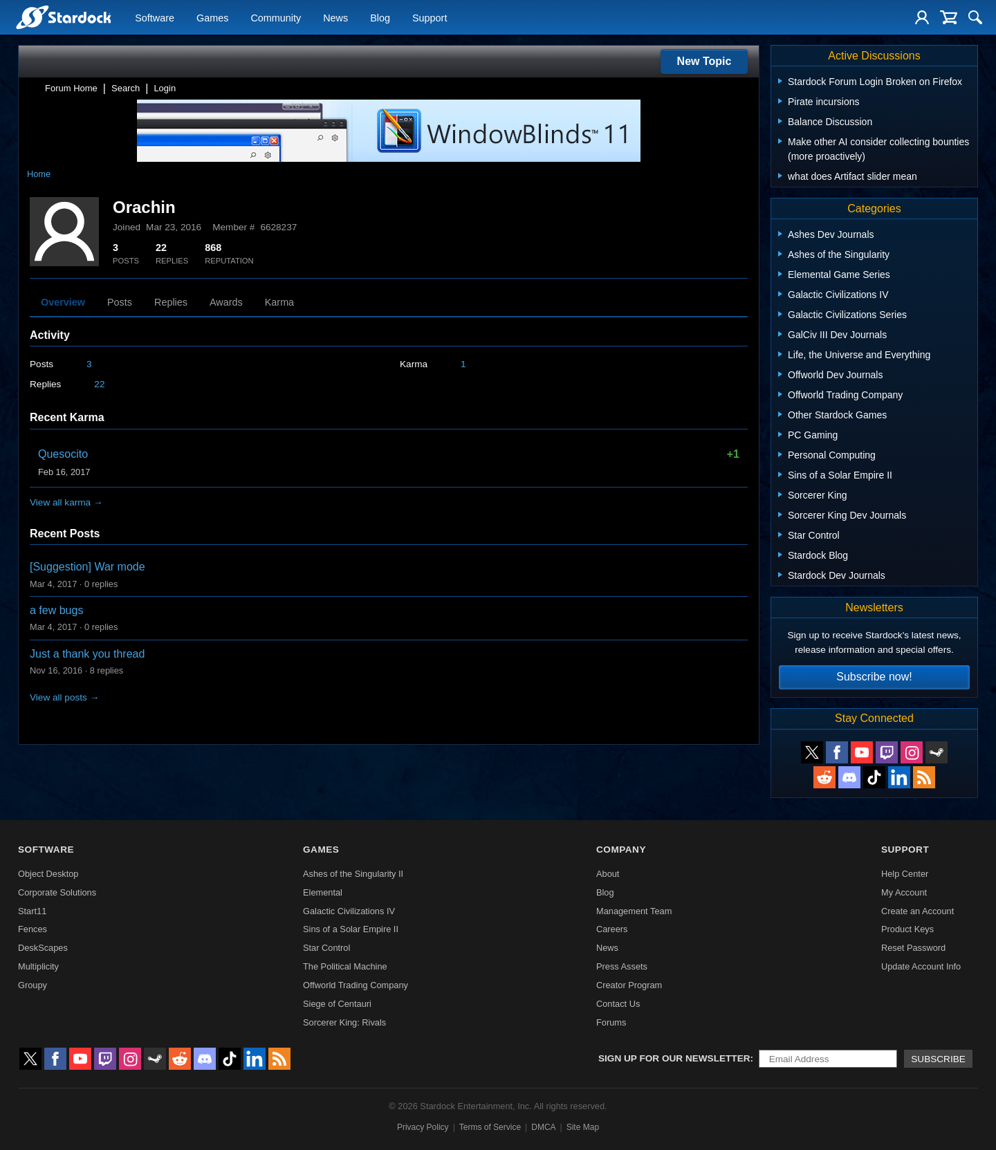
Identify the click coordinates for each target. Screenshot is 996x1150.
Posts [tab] (119, 302)
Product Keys (907, 929)
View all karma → (66, 502)
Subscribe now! (874, 677)
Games (212, 18)
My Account (904, 892)
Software (154, 18)
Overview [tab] (63, 302)
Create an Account (917, 911)
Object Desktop (48, 874)
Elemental (322, 892)
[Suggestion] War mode (87, 567)
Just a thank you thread (87, 654)
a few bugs (56, 610)
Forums (611, 1022)
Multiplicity (38, 966)
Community (275, 18)
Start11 (32, 911)
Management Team (634, 911)
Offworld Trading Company (355, 985)
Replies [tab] (170, 302)
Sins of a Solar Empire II (350, 929)
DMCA (543, 1127)
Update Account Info (921, 966)
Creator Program (629, 985)
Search (125, 88)
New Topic (704, 61)
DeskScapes (43, 948)
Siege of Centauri (337, 1004)
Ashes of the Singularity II (353, 874)
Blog (380, 18)
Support (429, 18)
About (607, 874)
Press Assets (621, 966)
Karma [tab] (279, 302)
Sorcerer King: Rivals (344, 1022)
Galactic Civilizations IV (349, 911)
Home (38, 174)
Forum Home (71, 88)
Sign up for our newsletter (674, 1058)
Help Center (904, 874)
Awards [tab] (226, 302)
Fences (32, 929)
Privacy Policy (423, 1127)
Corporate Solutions (57, 892)
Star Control (326, 948)
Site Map (582, 1127)
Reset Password (913, 948)
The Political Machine (345, 966)
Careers (612, 929)
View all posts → (64, 697)
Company (621, 849)
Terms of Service (490, 1127)
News (335, 18)
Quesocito (63, 454)
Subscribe (938, 1059)
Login (165, 88)
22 (99, 384)
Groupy (32, 985)
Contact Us (618, 1004)
